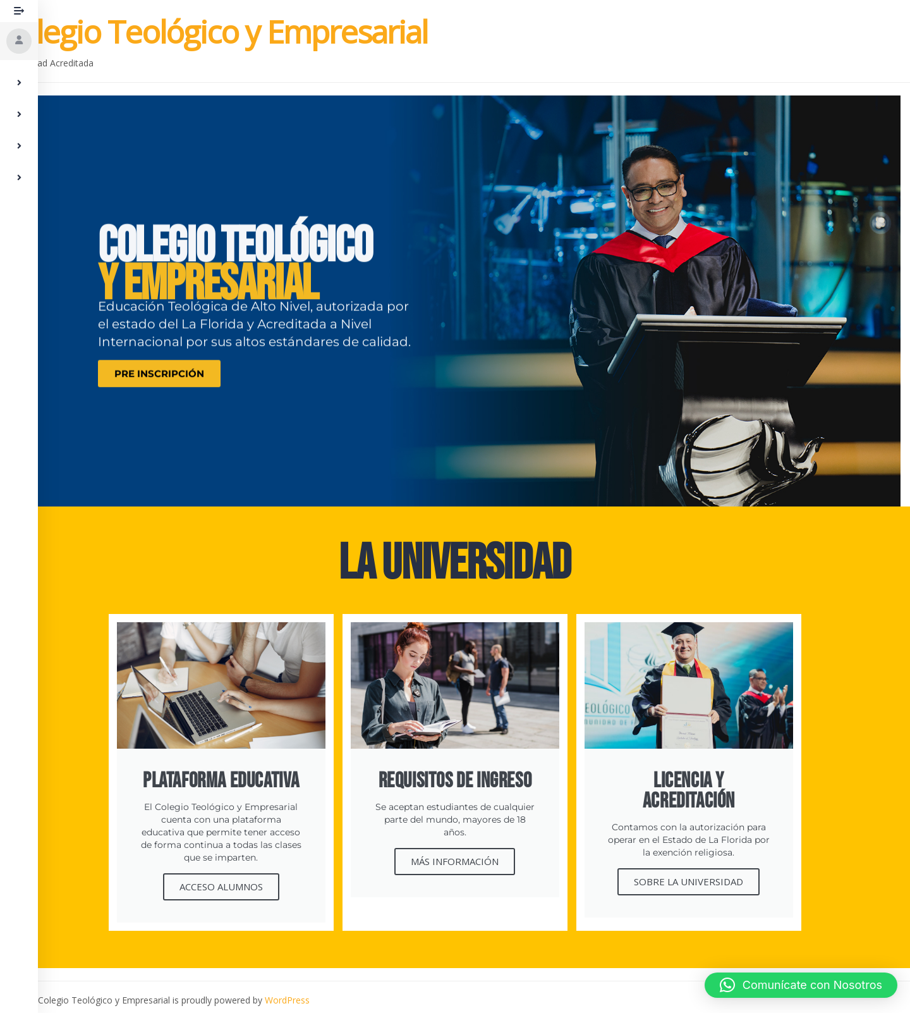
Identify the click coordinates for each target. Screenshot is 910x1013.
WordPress (287, 1000)
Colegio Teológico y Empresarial (213, 31)
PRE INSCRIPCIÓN (159, 384)
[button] (801, 985)
